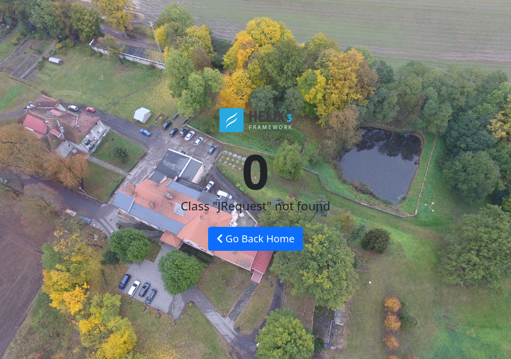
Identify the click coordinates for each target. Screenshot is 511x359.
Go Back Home (256, 238)
